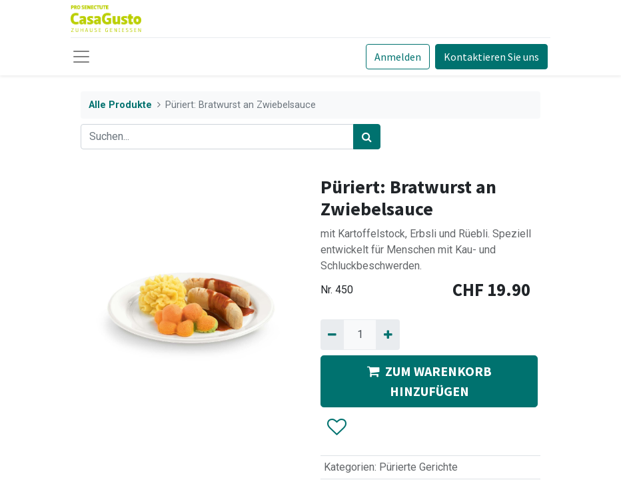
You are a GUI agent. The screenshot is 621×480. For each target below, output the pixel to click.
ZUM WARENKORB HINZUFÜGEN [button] (429, 381)
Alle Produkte (120, 105)
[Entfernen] (332, 334)
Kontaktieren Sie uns (491, 56)
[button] (336, 427)
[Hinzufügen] (387, 334)
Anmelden (397, 56)
